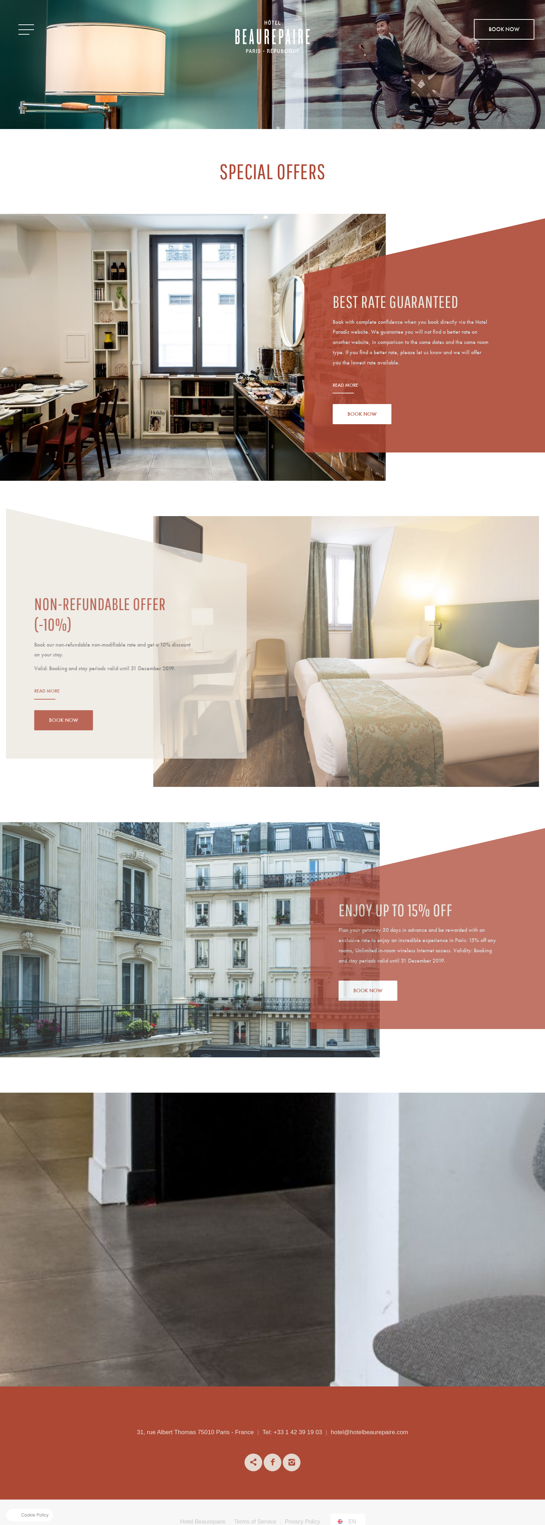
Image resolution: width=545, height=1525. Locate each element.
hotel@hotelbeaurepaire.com (369, 1432)
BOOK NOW (504, 30)
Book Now (362, 414)
